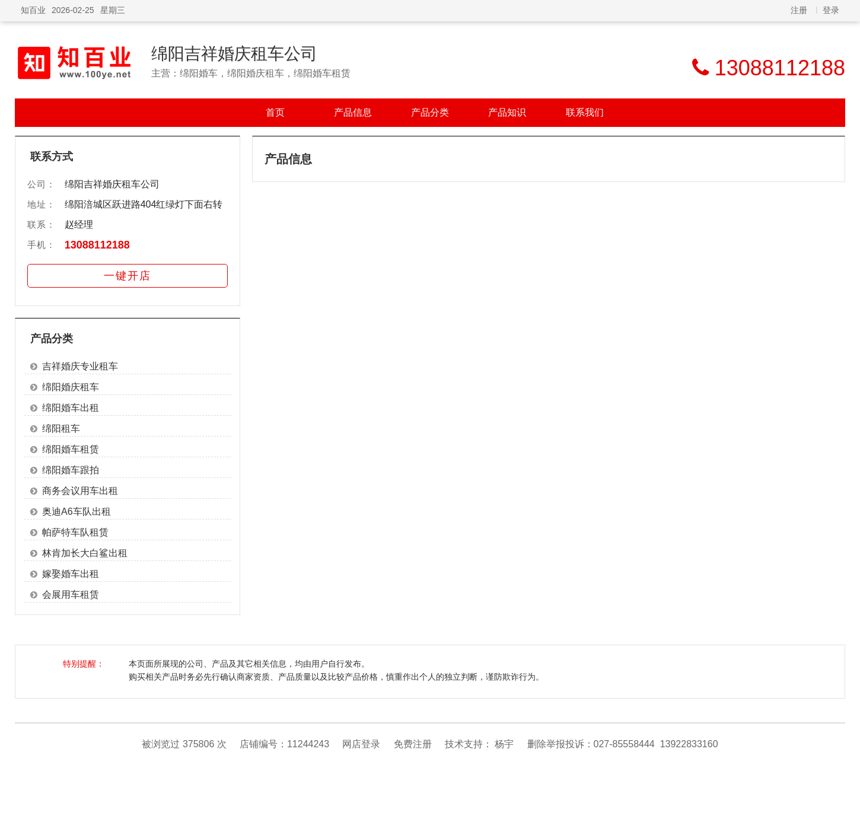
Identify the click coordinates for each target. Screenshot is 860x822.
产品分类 (430, 112)
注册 (799, 10)
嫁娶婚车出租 (70, 574)
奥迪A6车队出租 (76, 511)
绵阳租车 (61, 428)
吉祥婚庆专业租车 (80, 366)
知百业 (33, 10)
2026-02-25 (73, 10)
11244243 (308, 744)
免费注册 (413, 744)
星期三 (112, 10)
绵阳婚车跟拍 (70, 470)
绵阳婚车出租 (70, 408)
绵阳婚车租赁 (70, 449)
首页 (275, 112)
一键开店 (127, 276)
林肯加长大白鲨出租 (85, 553)
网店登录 (361, 744)
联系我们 (585, 112)
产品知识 (507, 112)
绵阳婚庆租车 (70, 387)
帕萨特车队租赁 (75, 532)
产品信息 (353, 112)
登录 (831, 10)
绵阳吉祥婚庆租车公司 (234, 53)
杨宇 (504, 744)
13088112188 (97, 245)
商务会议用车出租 (80, 491)
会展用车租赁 (70, 595)
